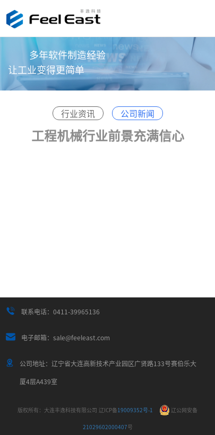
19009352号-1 (126, 410)
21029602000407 (105, 427)
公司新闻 (137, 113)
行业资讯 (78, 113)
